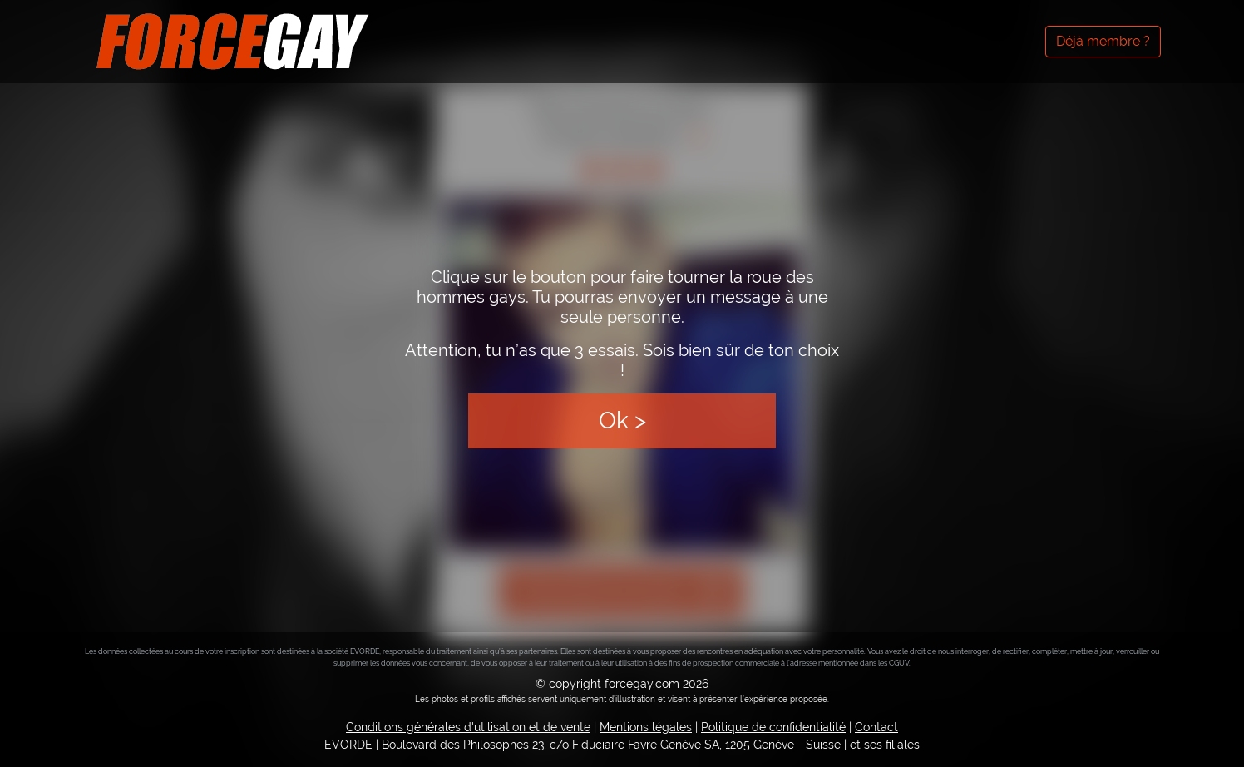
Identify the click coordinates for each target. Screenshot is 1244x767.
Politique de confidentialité (773, 727)
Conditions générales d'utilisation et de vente (468, 727)
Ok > (622, 420)
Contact (876, 727)
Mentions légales (646, 727)
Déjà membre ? (1103, 41)
